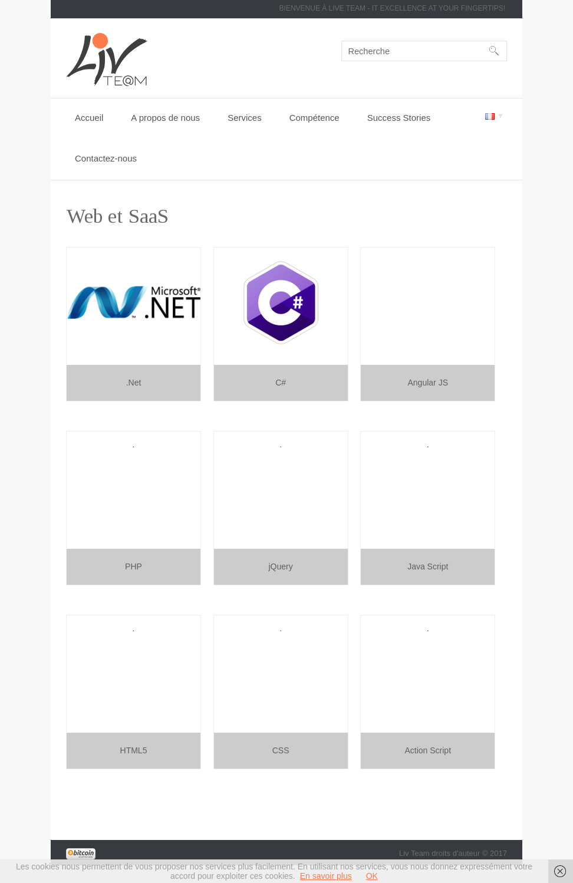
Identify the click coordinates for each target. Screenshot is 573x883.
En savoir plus (326, 876)
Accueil (89, 118)
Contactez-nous (106, 158)
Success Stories (399, 118)
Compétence (314, 118)
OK (372, 876)
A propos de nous (165, 118)
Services (245, 118)
